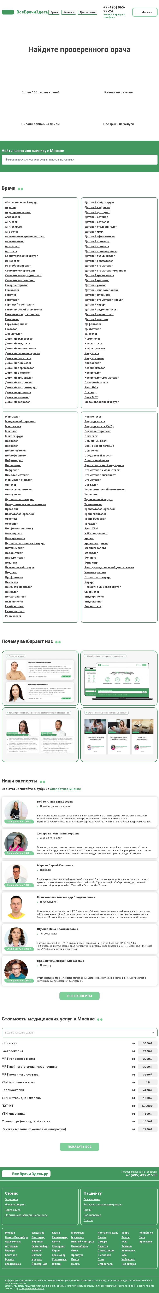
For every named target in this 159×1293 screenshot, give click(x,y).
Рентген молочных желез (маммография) (34, 1129)
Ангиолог (11, 221)
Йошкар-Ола (39, 1264)
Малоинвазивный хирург (101, 401)
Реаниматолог (15, 611)
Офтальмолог (14, 547)
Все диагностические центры (103, 1204)
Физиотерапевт (95, 547)
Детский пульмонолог (99, 255)
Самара (102, 1241)
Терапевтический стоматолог (104, 489)
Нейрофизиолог (16, 455)
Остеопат (11, 523)
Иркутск (37, 1259)
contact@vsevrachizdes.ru (32, 1288)
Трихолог (90, 523)
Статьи (88, 1220)
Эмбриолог (91, 591)
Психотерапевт (15, 596)
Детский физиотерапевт (101, 290)
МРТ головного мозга (18, 1059)
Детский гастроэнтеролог (22, 353)
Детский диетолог (17, 372)
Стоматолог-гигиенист (100, 475)
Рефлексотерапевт (97, 431)
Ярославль (146, 1241)
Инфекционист (94, 348)
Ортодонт (11, 509)
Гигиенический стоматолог (23, 309)
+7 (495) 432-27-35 (142, 1175)
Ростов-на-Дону (108, 1232)
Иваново (37, 1250)
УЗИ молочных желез (18, 1082)
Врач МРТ (91, 397)
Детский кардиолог (18, 382)
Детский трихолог (96, 280)
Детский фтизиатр (97, 294)
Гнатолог (11, 329)
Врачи (54, 12)
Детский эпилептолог (99, 314)
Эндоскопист (93, 601)
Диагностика (87, 12)
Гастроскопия (12, 1051)
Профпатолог (14, 577)
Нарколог (11, 440)
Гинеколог (12, 319)
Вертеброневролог (18, 265)
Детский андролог (17, 343)
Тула (124, 1241)
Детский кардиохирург (21, 387)
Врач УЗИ (91, 528)
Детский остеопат (96, 221)
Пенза (75, 1259)
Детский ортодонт (97, 212)
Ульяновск (128, 1250)
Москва (10, 1232)
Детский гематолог (18, 358)
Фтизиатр (91, 562)
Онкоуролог (13, 494)
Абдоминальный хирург (21, 202)
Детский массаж (96, 319)
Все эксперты (79, 996)
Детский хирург (95, 304)
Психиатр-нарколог (18, 586)
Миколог (11, 431)
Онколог (10, 484)
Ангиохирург (13, 226)
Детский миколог (17, 397)
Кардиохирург (94, 358)
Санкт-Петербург (16, 1237)
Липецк (56, 1264)
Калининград (60, 1237)
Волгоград (38, 1237)
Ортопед (11, 518)
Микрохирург (14, 436)
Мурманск (77, 1237)
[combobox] (80, 1032)
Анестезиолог (14, 241)
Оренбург (77, 1255)
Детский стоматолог (98, 265)
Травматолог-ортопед (99, 509)
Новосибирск (79, 1246)
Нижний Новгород (82, 1241)
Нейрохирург (14, 460)
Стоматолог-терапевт (20, 280)
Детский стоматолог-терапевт (105, 270)
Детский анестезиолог (20, 348)
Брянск (9, 1259)
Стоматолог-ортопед (19, 514)
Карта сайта (12, 1209)
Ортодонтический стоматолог (25, 504)
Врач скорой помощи (99, 445)
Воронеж (37, 1241)
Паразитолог (14, 552)
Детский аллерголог (19, 338)
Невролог (11, 445)
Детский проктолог (18, 392)
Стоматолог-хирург (97, 577)
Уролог (89, 538)
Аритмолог (12, 246)
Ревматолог (13, 616)
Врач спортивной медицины (104, 465)
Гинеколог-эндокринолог (22, 314)
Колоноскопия (13, 1090)
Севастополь (106, 1250)
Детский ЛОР (93, 231)
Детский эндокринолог (100, 309)
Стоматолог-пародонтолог (23, 275)
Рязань (102, 1237)
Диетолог (90, 333)
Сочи (101, 1259)
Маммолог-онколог (18, 479)
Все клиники (92, 1199)
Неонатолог (13, 465)
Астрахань (11, 1246)
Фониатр (90, 557)
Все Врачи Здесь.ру (29, 1174)
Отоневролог (14, 533)
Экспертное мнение (65, 789)
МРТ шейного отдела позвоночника (29, 1066)
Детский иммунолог (19, 377)
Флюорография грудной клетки (26, 1121)
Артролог (11, 251)
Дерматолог (13, 333)
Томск (126, 1237)
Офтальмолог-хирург (19, 499)
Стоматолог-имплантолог (101, 470)
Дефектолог (92, 324)
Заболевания (92, 1214)
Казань (56, 1232)
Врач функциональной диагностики (109, 567)
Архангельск (13, 1241)
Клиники (69, 12)
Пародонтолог (15, 557)
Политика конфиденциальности (26, 1214)
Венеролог (12, 260)
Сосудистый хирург (98, 455)
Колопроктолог (94, 367)
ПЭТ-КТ (7, 1106)
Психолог (11, 591)
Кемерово (58, 1246)
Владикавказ (13, 1264)
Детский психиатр (97, 241)
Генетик (10, 294)
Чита (142, 1237)
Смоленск (104, 1255)
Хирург (89, 582)
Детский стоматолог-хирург (103, 299)
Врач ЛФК (91, 387)
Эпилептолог (92, 606)
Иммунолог (92, 338)
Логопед (90, 392)
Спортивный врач (96, 460)
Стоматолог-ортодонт (20, 270)
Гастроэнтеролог (16, 285)
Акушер (10, 207)
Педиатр (11, 562)
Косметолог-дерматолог (101, 377)
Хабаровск (128, 1259)
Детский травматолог (99, 275)
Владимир (38, 1232)
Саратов (103, 1246)
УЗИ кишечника (13, 1114)
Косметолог (92, 372)
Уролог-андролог (96, 543)
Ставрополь (105, 1264)
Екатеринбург (40, 1246)
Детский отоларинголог (100, 226)
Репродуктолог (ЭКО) (99, 426)
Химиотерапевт (95, 572)
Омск (74, 1250)
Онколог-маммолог (18, 489)
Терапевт (90, 494)
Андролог (11, 231)
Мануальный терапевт (20, 421)
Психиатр (11, 582)
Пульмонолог (14, 601)
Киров (56, 1250)
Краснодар (58, 1255)
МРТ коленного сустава (20, 1074)
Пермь (75, 1264)
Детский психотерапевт (100, 251)
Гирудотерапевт (16, 324)
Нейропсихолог (15, 450)
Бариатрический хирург (21, 255)
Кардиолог (91, 353)
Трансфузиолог (95, 518)
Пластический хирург (19, 567)
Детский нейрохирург (99, 202)
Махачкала (77, 1232)
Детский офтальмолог (99, 236)
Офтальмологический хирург (25, 543)
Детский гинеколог (18, 363)
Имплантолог (93, 343)
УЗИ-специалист (96, 533)
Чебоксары (129, 1264)
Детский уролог (95, 285)
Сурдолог (91, 484)
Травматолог (93, 504)
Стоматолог (92, 479)
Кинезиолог (92, 363)
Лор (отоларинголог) (19, 528)
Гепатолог (12, 299)
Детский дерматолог (19, 367)
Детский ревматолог (98, 260)
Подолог (11, 572)
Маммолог (12, 416)
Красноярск (59, 1259)
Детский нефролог (97, 207)
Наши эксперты (15, 1204)
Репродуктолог (94, 421)
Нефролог (12, 470)
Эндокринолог (94, 596)
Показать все (80, 1147)
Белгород (11, 1255)
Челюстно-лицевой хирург (102, 586)
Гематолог (12, 290)
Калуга (56, 1241)
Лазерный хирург (96, 382)
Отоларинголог (15, 538)
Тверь (125, 1232)
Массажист (13, 426)
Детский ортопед (96, 217)
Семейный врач (95, 440)
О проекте (11, 1199)
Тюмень (127, 1246)
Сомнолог (91, 450)
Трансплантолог (95, 514)
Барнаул (10, 1250)
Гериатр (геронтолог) (19, 304)
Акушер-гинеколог (18, 212)
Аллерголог (12, 217)
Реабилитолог (14, 606)
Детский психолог (96, 246)
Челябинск (146, 1232)
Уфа (124, 1255)
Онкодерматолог (17, 475)
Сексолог (91, 436)
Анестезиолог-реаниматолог (25, 236)
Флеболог (91, 552)
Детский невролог (17, 401)
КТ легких (9, 1043)
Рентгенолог (92, 416)
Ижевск (37, 1255)
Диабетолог (92, 329)
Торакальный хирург (98, 499)
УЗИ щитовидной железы (21, 1098)
